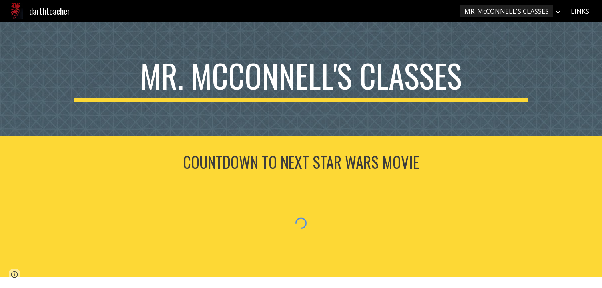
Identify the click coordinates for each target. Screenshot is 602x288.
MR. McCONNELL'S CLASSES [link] (506, 11)
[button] (14, 274)
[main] (301, 79)
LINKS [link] (580, 11)
